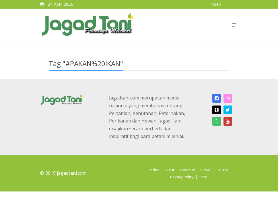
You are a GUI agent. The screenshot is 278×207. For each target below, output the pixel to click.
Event (169, 169)
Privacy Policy (182, 176)
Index (154, 169)
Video (205, 169)
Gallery (221, 169)
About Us (187, 169)
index (216, 4)
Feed (203, 176)
